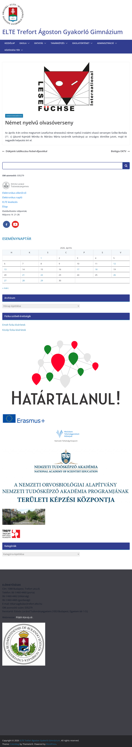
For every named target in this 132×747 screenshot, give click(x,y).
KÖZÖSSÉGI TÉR (12, 50)
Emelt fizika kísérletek (13, 325)
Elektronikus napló (12, 198)
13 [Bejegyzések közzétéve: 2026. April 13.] (5, 269)
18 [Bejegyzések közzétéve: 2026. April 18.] (96, 269)
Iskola (22, 43)
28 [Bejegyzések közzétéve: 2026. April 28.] (23, 281)
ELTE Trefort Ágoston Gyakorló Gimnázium (67, 32)
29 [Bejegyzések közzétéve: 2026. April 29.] (42, 281)
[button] (28, 44)
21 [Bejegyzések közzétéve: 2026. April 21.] (23, 275)
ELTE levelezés (10, 202)
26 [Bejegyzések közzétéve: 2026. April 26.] (114, 275)
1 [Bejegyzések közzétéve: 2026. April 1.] (41, 258)
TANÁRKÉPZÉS (57, 43)
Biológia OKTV (120, 151)
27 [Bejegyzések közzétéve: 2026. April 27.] (5, 281)
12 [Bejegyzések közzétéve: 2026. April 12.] (114, 264)
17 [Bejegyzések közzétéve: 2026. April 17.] (78, 269)
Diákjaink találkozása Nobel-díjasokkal (24, 151)
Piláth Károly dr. (24, 618)
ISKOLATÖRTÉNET (80, 43)
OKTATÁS (38, 43)
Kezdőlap (10, 43)
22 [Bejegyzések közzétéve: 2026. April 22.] (42, 275)
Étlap (5, 207)
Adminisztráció (105, 43)
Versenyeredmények (14, 116)
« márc (5, 288)
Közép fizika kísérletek (14, 330)
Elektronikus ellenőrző (14, 193)
